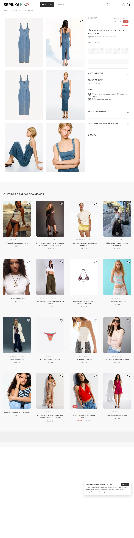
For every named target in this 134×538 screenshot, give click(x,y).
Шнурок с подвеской (17, 298)
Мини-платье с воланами (117, 415)
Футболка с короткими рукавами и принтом (83, 244)
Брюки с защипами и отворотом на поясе (50, 302)
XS (92, 52)
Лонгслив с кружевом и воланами (117, 359)
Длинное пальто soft (17, 359)
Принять (125, 484)
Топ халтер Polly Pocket (117, 301)
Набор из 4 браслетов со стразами (16, 412)
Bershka (92, 18)
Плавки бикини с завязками (17, 243)
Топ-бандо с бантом (84, 359)
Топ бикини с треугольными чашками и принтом (83, 302)
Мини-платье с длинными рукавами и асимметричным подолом (50, 244)
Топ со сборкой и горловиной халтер (83, 416)
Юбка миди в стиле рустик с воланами (117, 244)
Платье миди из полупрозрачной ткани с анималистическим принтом (50, 416)
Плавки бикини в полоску (50, 359)
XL (125, 52)
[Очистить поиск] (102, 4)
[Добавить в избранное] (28, 204)
